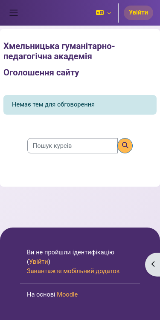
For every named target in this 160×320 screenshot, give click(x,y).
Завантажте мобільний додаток (73, 271)
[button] (103, 13)
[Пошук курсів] (72, 145)
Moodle (67, 294)
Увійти (138, 12)
